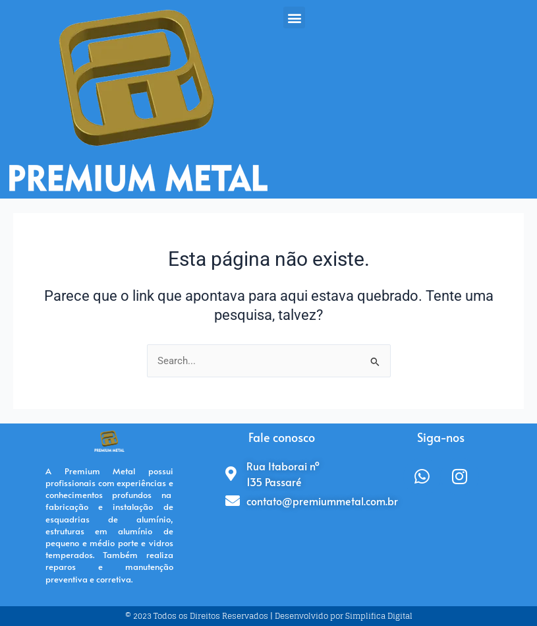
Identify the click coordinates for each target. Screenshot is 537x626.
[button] (294, 17)
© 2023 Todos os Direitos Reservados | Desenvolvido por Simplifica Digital (268, 616)
